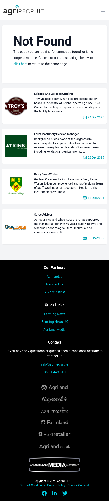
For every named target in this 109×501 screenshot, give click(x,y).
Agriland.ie (54, 277)
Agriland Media (54, 330)
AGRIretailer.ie (54, 292)
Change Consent (78, 485)
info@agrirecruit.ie (54, 364)
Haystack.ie (54, 284)
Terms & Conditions (33, 485)
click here (20, 64)
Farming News (54, 314)
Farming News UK (54, 322)
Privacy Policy (56, 485)
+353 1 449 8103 (54, 372)
